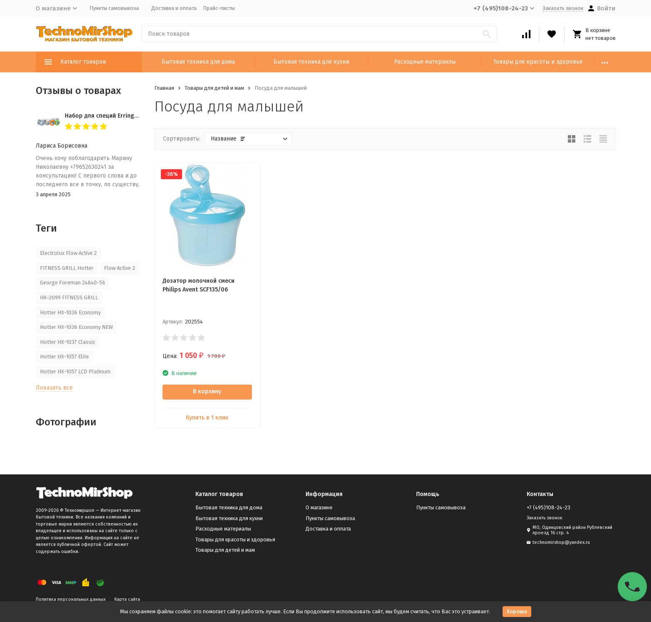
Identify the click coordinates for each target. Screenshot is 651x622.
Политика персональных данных (71, 599)
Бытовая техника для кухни (311, 61)
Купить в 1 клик (207, 417)
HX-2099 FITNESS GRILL (69, 297)
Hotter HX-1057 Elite (64, 356)
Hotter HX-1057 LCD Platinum (75, 371)
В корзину (207, 391)
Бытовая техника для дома (198, 61)
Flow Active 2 (119, 268)
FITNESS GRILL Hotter (67, 268)
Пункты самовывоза (114, 8)
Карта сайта (127, 599)
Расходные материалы (425, 61)
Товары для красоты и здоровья (537, 61)
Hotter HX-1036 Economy (70, 312)
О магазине (319, 507)
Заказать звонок (562, 8)
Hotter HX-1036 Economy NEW (76, 327)
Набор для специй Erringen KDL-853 (114, 115)
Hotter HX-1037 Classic (67, 342)
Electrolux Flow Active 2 (68, 253)
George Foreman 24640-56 (72, 282)
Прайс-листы (219, 8)
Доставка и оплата (174, 8)
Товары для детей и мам (214, 88)
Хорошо (517, 611)
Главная (164, 88)
